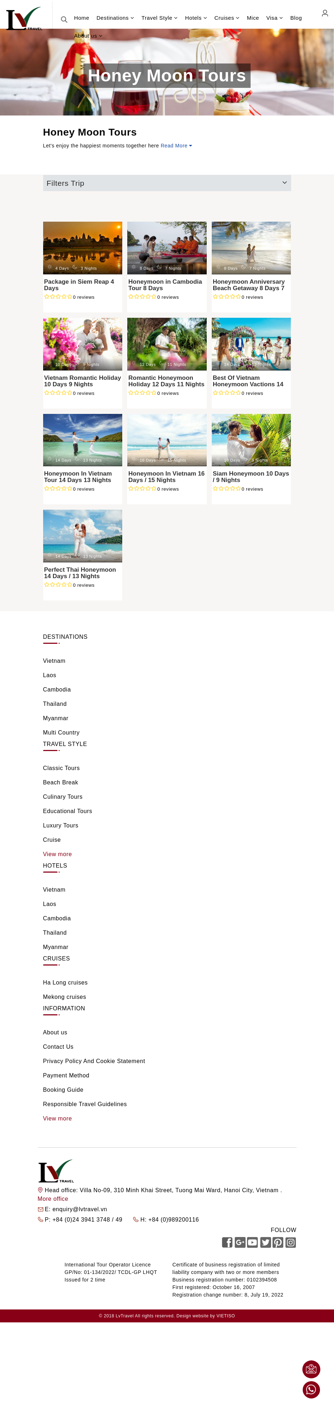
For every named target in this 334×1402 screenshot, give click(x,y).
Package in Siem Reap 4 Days (79, 285)
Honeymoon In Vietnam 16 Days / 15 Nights (166, 477)
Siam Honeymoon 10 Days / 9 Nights (251, 477)
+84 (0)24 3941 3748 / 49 (88, 1220)
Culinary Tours (63, 797)
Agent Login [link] (325, 13)
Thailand (55, 704)
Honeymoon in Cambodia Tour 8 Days (165, 285)
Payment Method (66, 1075)
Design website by (196, 1315)
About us (55, 1032)
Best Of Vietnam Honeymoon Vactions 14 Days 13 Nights (248, 384)
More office (53, 1199)
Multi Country (61, 733)
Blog (296, 18)
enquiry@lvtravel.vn (79, 1209)
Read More (176, 145)
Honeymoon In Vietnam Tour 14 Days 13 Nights (78, 477)
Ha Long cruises (65, 982)
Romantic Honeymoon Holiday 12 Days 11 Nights (166, 381)
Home (81, 18)
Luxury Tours (61, 825)
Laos (49, 675)
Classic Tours (61, 768)
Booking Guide (63, 1090)
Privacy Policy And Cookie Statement (94, 1061)
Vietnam (54, 661)
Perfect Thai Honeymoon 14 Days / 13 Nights (80, 573)
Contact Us (58, 1047)
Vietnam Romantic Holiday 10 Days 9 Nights (82, 381)
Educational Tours (67, 811)
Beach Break (60, 782)
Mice (253, 18)
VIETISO (225, 1315)
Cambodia (57, 689)
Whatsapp (311, 1390)
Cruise (52, 840)
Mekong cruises (64, 997)
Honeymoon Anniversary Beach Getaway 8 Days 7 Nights (249, 288)
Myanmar (56, 718)
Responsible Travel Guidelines (85, 1104)
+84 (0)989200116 (173, 1220)
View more (57, 854)
